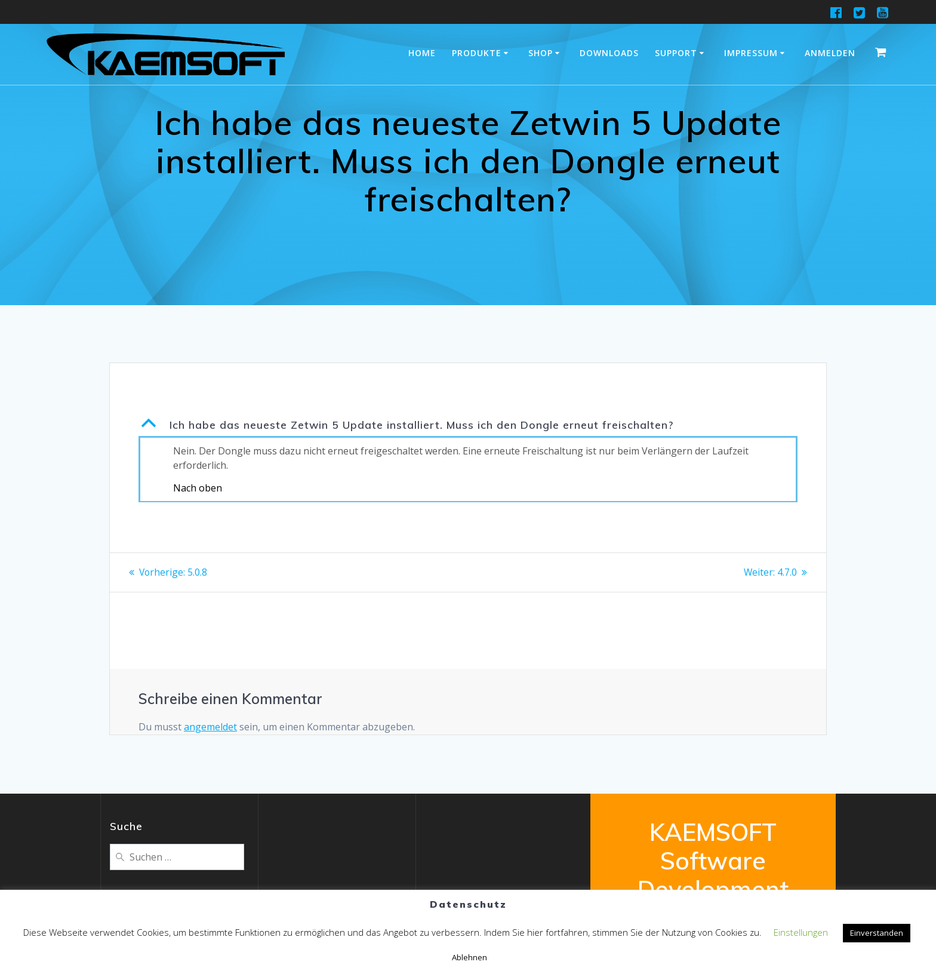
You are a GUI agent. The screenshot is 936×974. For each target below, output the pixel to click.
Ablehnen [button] (469, 957)
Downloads (609, 53)
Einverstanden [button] (876, 932)
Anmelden (830, 53)
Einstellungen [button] (801, 932)
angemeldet (210, 726)
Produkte (476, 53)
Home (422, 53)
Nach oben (197, 487)
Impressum (751, 53)
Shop (540, 53)
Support (676, 53)
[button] (468, 424)
